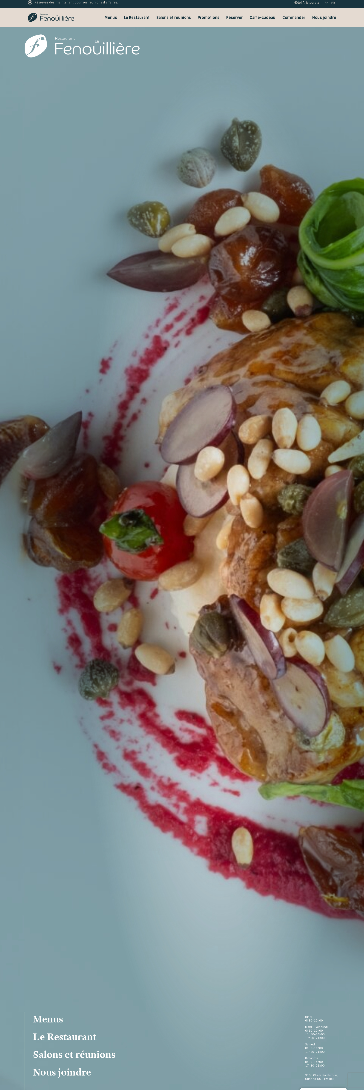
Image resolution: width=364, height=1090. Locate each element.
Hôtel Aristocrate (308, 10)
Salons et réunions (74, 1054)
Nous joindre (62, 1072)
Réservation (39, 10)
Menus (48, 1018)
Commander (112, 10)
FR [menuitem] (336, 10)
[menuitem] (330, 10)
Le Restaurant (65, 1036)
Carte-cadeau (75, 10)
